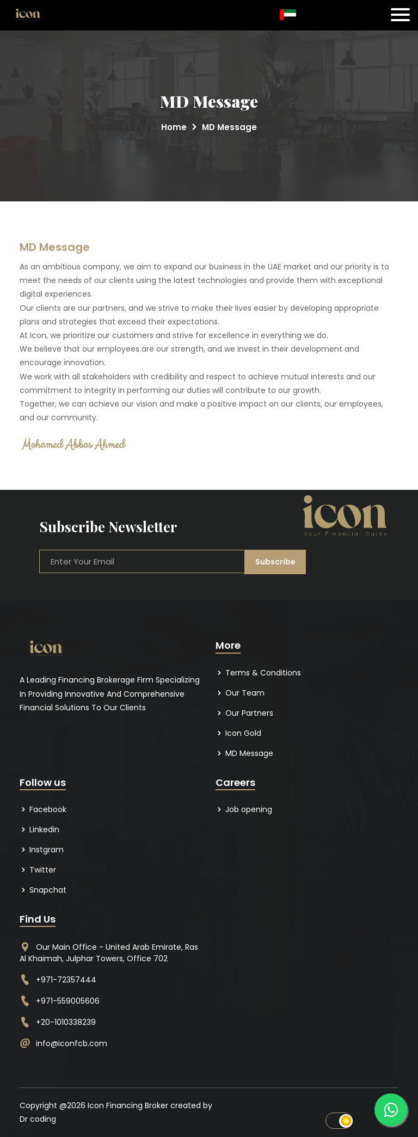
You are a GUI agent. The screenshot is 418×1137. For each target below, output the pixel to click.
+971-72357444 (66, 979)
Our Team (240, 692)
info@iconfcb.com (71, 1043)
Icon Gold (238, 733)
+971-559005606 (68, 1000)
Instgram (42, 849)
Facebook (43, 809)
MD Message (244, 753)
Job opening (244, 809)
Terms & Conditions (258, 672)
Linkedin (39, 829)
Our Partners (244, 713)
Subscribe (275, 561)
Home (174, 127)
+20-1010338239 (66, 1022)
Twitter (38, 869)
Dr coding (38, 1119)
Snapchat (43, 889)
